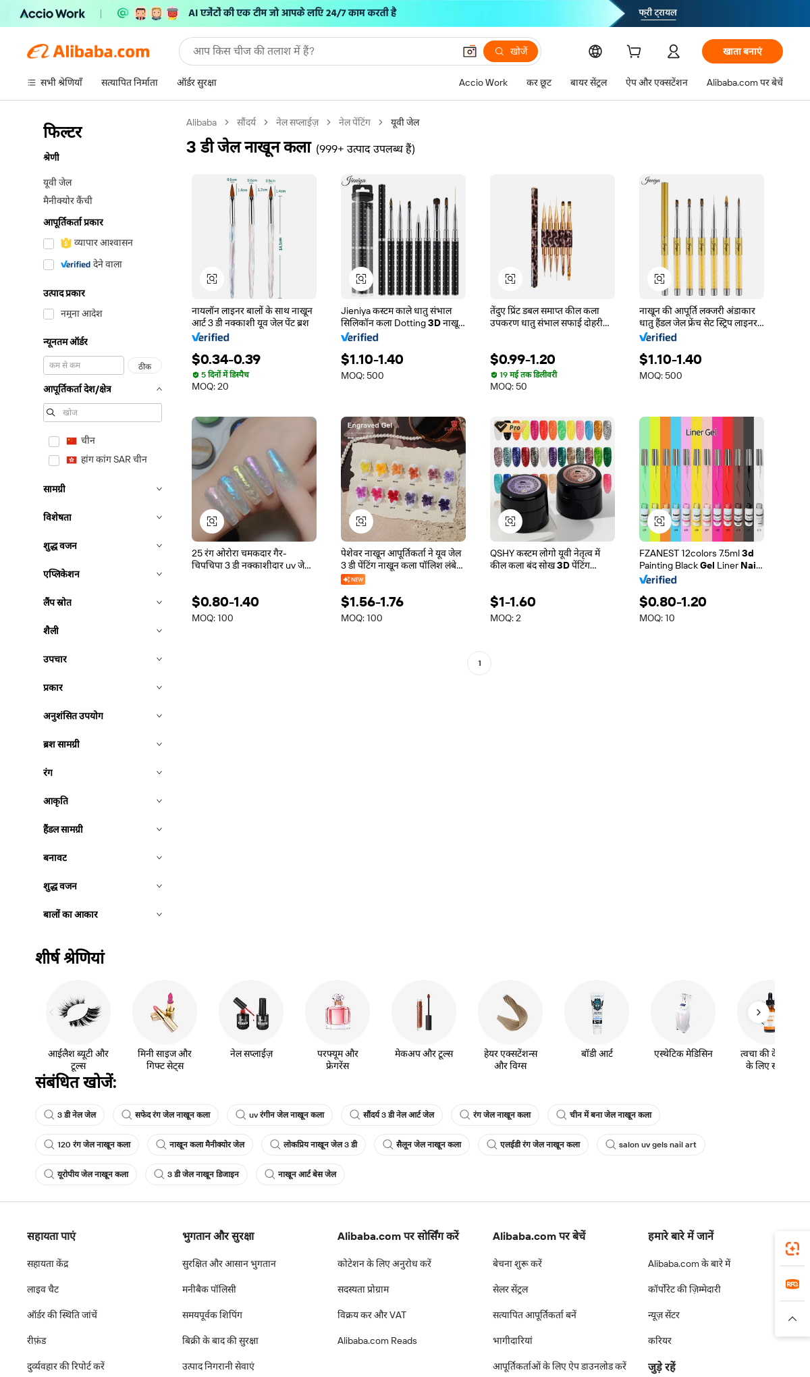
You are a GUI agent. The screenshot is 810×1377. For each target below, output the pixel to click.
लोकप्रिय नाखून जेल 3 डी (313, 1144)
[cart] (636, 53)
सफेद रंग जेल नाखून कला (166, 1115)
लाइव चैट (43, 1289)
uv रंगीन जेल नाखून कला (280, 1115)
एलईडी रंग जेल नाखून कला (533, 1144)
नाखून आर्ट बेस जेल (300, 1174)
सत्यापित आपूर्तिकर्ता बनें (534, 1314)
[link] (792, 1248)
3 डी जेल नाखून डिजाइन (196, 1174)
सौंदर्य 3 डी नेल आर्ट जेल (392, 1115)
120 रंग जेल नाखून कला (87, 1144)
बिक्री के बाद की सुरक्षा (220, 1340)
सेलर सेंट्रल (510, 1289)
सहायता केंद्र (47, 1263)
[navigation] (102, 522)
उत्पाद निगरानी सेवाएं (218, 1366)
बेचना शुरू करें (517, 1263)
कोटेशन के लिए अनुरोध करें (384, 1263)
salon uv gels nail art (651, 1144)
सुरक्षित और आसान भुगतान (229, 1263)
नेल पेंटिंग (355, 122)
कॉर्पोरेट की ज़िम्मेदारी (684, 1289)
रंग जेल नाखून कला (495, 1115)
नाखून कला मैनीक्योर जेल (200, 1144)
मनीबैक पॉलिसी (209, 1289)
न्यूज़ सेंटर (664, 1314)
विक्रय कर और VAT (372, 1314)
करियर (660, 1340)
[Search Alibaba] (322, 51)
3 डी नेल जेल (70, 1115)
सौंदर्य (246, 122)
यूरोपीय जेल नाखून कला (86, 1174)
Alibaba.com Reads (377, 1340)
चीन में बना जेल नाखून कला (603, 1115)
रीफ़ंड (36, 1340)
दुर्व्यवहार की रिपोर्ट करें (66, 1366)
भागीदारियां (513, 1340)
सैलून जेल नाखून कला (422, 1144)
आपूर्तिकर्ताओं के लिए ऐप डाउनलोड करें (559, 1366)
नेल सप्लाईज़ (297, 122)
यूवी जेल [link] (405, 122)
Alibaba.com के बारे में (689, 1263)
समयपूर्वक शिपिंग (212, 1314)
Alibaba (201, 122)
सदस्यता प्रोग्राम (363, 1289)
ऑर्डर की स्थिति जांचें (62, 1314)
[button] (470, 51)
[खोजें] (510, 51)
